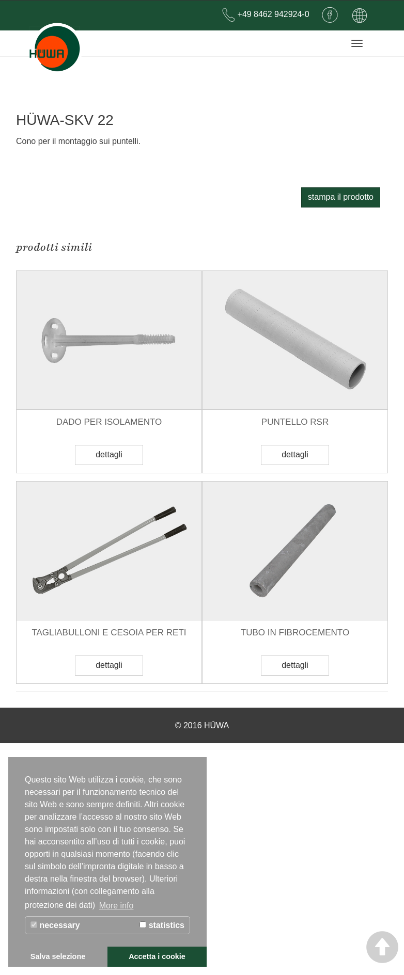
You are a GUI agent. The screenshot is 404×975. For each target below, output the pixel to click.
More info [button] (116, 905)
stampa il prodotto (341, 428)
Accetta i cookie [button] (157, 956)
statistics (161, 925)
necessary (55, 925)
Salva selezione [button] (57, 956)
